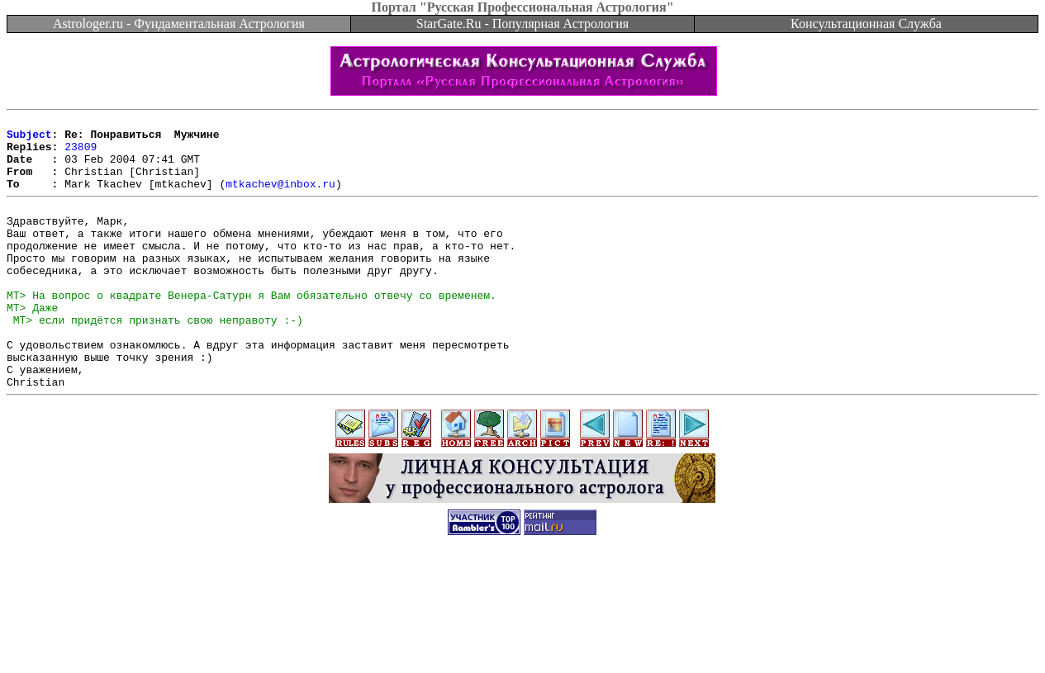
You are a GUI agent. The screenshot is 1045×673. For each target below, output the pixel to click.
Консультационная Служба (866, 24)
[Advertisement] (523, 636)
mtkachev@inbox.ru (280, 198)
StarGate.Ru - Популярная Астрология (522, 24)
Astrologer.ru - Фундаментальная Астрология (179, 24)
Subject (29, 138)
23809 (80, 153)
